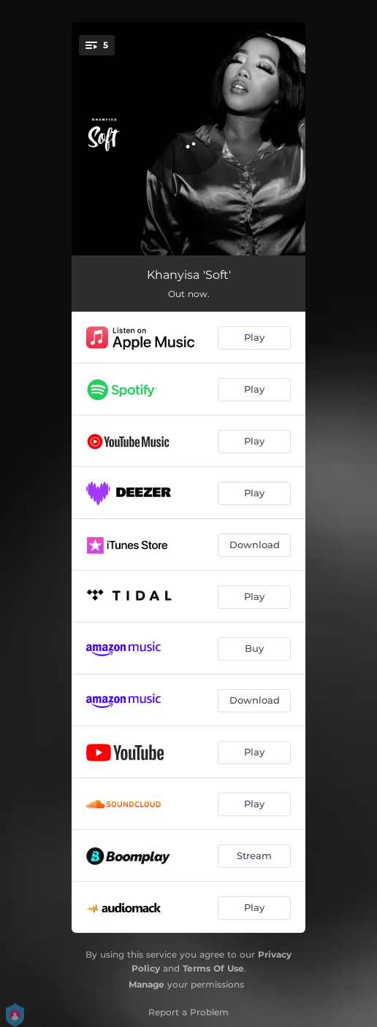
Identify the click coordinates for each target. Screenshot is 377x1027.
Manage (146, 984)
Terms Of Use (213, 968)
